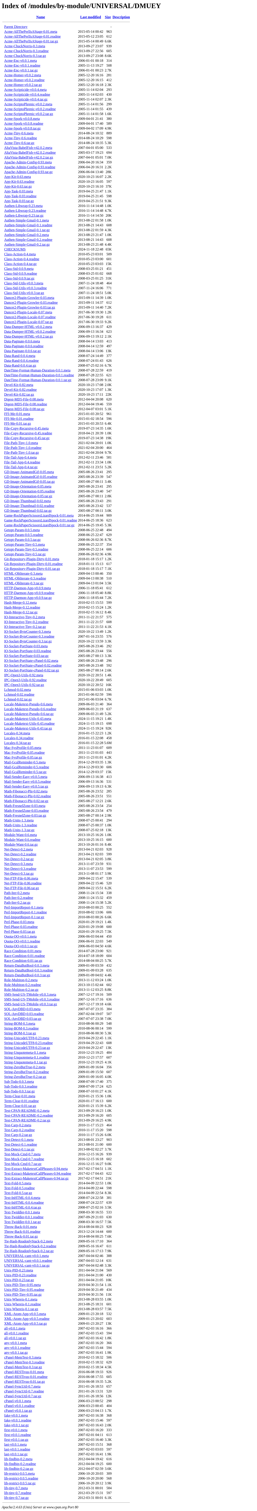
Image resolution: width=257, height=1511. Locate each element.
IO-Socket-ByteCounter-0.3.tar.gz (28, 641)
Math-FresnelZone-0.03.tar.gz (25, 815)
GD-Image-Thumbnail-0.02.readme (29, 506)
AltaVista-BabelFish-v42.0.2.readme (30, 152)
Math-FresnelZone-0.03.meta (24, 806)
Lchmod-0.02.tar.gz (18, 699)
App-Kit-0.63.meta (17, 177)
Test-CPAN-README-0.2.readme (28, 1115)
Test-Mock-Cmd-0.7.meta (22, 1154)
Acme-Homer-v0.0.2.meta (22, 75)
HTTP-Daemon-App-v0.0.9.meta (27, 588)
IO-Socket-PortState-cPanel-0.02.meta (31, 660)
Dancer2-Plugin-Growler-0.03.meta (29, 298)
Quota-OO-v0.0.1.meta (20, 936)
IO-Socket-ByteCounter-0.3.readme (29, 636)
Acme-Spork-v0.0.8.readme (23, 123)
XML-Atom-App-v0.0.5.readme (27, 1319)
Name (40, 17)
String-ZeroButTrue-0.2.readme (26, 1072)
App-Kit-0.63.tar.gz (18, 186)
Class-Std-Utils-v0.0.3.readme (25, 288)
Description (121, 17)
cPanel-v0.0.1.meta (17, 1401)
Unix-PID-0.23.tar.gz (19, 1280)
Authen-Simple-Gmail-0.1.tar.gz (27, 230)
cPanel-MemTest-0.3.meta (22, 1357)
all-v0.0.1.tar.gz (15, 1338)
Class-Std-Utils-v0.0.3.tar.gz (24, 293)
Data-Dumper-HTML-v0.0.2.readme (30, 331)
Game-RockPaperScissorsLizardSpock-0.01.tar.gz (39, 525)
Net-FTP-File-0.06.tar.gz (21, 888)
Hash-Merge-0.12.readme (22, 607)
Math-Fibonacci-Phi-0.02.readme (27, 796)
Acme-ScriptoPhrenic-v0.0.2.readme (30, 109)
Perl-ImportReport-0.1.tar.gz (24, 917)
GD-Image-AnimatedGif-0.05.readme (31, 477)
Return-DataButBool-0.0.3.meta (26, 965)
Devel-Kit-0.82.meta (18, 385)
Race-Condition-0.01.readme (24, 956)
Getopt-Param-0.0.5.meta (22, 530)
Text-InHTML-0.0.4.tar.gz (22, 1207)
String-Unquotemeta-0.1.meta (25, 1052)
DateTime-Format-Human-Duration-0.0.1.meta (37, 370)
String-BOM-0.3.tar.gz (20, 1033)
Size (108, 17)
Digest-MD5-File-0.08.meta (24, 399)
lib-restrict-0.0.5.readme (21, 1478)
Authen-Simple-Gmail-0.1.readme (28, 225)
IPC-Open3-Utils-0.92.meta (23, 675)
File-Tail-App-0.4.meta (20, 457)
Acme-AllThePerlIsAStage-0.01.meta (30, 31)
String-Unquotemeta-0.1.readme (27, 1057)
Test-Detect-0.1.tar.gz (19, 1149)
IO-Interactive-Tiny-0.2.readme (26, 622)
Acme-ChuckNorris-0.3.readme (26, 51)
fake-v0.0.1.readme (17, 1420)
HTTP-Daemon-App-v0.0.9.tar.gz (28, 598)
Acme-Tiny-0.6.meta (19, 133)
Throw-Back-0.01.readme (22, 1231)
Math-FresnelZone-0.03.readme (26, 810)
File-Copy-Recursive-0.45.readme (28, 433)
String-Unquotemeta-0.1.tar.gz (25, 1062)
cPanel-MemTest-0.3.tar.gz (23, 1367)
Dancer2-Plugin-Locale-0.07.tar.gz (28, 322)
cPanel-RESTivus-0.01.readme (26, 1377)
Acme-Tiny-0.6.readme (20, 138)
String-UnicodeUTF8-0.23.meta (26, 1038)
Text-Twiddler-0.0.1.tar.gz (22, 1222)
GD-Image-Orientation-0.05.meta (27, 486)
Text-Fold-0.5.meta (17, 1183)
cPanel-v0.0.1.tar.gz (18, 1410)
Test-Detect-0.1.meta (19, 1139)
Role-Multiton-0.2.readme (22, 985)
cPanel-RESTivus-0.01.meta (24, 1372)
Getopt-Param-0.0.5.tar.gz (22, 539)
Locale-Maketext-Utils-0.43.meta (27, 719)
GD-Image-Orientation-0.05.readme (29, 491)
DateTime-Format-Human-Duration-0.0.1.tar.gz (37, 380)
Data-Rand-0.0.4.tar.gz (20, 365)
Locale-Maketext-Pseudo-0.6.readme (30, 709)
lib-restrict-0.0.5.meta (19, 1473)
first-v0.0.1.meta (15, 1430)
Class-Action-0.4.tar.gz (20, 264)
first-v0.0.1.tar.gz (16, 1439)
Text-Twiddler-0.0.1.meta (22, 1212)
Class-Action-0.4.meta (20, 254)
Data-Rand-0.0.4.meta (19, 356)
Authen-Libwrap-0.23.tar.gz (23, 215)
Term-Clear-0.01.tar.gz (20, 1106)
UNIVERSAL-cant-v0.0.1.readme (28, 1260)
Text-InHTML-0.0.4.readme (24, 1202)
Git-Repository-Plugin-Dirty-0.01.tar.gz (32, 569)
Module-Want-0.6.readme (22, 839)
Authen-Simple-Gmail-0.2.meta (26, 235)
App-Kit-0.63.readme (19, 181)
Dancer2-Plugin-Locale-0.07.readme (30, 317)
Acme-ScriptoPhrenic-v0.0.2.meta (28, 104)
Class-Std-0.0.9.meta (19, 269)
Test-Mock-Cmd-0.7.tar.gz (22, 1164)
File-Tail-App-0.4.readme (22, 462)
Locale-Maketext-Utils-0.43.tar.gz (28, 728)
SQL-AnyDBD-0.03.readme (24, 1014)
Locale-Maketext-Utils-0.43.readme (29, 723)
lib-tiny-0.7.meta (16, 1488)
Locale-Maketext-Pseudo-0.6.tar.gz (29, 714)
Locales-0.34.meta (17, 733)
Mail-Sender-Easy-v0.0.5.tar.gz (26, 786)
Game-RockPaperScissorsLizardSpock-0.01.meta (39, 515)
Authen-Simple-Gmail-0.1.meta (26, 220)
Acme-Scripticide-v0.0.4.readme (27, 94)
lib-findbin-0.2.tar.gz (18, 1469)
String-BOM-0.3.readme (21, 1028)
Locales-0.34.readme (19, 738)
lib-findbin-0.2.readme (20, 1464)
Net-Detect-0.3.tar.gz (19, 873)
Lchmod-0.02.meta (17, 689)
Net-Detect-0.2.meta (18, 849)
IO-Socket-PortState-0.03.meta (26, 646)
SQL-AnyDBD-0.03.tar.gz (22, 1019)
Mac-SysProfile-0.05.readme (24, 752)
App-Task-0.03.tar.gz (19, 201)
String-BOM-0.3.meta (19, 1023)
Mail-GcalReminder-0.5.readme (26, 767)
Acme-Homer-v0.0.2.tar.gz (23, 85)
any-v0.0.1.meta (15, 1343)
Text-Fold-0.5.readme (19, 1188)
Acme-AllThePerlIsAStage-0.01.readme (32, 36)
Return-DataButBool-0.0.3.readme (28, 970)
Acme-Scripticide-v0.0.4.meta (25, 89)
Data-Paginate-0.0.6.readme (23, 346)
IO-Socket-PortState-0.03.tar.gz (26, 656)
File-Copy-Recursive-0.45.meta (26, 428)
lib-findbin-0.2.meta (18, 1459)
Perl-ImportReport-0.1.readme (25, 912)
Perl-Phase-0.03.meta (19, 922)
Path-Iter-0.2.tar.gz (17, 902)
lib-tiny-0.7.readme (17, 1493)
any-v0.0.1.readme (17, 1348)
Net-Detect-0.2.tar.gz (19, 859)
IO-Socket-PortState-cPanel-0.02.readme (33, 665)
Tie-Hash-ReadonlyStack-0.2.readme (30, 1246)
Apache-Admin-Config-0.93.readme (29, 167)
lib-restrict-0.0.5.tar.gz (20, 1483)
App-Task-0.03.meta (18, 191)
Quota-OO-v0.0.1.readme (22, 941)
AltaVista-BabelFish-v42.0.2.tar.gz (28, 157)
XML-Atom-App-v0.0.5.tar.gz (25, 1323)
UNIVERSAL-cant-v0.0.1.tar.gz (27, 1265)
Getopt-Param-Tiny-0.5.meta (24, 544)
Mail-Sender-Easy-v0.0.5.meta (25, 777)
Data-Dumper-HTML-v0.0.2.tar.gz (28, 336)
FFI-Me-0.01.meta (17, 414)
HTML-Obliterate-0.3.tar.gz (23, 583)
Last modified (90, 17)
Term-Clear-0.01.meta (19, 1096)
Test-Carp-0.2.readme (19, 1130)
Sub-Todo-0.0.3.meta (19, 1081)
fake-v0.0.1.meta (16, 1415)
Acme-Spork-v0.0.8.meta (22, 119)
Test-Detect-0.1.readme (20, 1144)
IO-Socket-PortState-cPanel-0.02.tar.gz (31, 670)
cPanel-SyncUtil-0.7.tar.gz (22, 1396)
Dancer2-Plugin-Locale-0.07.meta (28, 312)
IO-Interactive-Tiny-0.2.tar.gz (25, 627)
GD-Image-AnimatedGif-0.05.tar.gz (29, 481)
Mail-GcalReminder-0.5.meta (25, 762)
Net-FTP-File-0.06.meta (21, 878)
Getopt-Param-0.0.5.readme (23, 535)
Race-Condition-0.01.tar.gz (23, 960)
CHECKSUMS (15, 249)
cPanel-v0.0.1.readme (19, 1406)
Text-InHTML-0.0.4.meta (22, 1198)
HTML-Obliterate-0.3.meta (23, 573)
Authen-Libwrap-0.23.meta (23, 206)
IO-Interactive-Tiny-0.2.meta (24, 617)
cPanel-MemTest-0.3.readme (24, 1362)
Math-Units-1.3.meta (19, 820)
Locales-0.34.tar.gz (17, 743)
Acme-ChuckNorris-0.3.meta (24, 46)
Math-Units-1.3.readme (20, 825)
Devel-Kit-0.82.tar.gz (19, 394)
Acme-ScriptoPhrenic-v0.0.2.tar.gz (28, 114)
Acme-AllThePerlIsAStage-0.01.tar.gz (31, 41)
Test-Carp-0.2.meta (17, 1125)
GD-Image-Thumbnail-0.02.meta (27, 501)
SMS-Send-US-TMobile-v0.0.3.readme (32, 999)
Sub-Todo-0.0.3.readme (20, 1086)
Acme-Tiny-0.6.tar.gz (19, 143)
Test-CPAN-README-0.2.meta (26, 1110)
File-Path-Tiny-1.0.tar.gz (21, 452)
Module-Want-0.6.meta (20, 835)
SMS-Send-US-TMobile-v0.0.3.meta (30, 994)
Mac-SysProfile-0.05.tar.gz (23, 757)
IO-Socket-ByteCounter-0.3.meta (27, 631)
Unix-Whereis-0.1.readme (22, 1304)
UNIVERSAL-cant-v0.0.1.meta (26, 1256)
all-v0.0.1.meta (14, 1328)
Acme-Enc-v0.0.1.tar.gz (21, 70)
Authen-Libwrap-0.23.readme (25, 210)
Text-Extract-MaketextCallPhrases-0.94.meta (36, 1169)
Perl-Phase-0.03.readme (21, 927)
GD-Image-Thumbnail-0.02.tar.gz (28, 510)
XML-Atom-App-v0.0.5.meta (25, 1314)
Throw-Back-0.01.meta (20, 1227)
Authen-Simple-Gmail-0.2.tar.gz (27, 244)
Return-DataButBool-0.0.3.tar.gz (27, 975)
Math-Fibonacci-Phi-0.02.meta (25, 791)
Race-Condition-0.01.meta (22, 951)
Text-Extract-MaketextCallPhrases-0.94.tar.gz (36, 1178)
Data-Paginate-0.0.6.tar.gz (22, 351)
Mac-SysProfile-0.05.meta (22, 748)
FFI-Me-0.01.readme (19, 419)
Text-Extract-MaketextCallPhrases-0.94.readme (37, 1173)
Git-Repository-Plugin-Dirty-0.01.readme (33, 564)
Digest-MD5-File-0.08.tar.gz (24, 409)
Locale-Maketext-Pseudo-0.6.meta (28, 704)
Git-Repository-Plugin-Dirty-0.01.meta (31, 559)
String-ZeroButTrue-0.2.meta (24, 1067)
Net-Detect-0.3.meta (18, 864)
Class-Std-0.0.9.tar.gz (19, 278)
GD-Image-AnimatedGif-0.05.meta (29, 472)
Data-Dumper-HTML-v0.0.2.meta (28, 327)
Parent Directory (15, 27)
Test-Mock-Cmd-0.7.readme (24, 1159)
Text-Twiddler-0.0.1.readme (23, 1217)
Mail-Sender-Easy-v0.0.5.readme (27, 781)
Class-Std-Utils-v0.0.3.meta (23, 283)
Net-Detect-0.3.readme (20, 869)
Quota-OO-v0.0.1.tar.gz (21, 946)
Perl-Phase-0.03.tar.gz (19, 931)
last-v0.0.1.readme (17, 1449)
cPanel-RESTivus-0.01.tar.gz (24, 1381)
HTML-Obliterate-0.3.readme (25, 578)
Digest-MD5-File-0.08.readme (25, 404)
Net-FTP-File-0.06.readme (23, 883)
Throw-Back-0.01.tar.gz (21, 1236)
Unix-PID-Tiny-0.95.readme (24, 1289)
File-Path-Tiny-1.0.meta (21, 443)
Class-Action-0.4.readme (21, 259)
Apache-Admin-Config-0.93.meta (28, 162)
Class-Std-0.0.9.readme (20, 273)
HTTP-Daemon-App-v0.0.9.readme (29, 593)
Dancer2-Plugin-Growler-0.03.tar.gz (29, 307)
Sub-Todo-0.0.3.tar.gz (19, 1091)
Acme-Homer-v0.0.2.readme (24, 80)
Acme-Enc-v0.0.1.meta (20, 60)
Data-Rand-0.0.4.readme (21, 360)
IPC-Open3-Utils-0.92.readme (25, 680)
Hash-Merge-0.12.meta (20, 602)
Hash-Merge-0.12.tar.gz (21, 612)
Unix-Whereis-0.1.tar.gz (21, 1309)
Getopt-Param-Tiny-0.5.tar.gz (25, 554)
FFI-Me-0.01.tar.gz (17, 423)
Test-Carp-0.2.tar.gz (18, 1135)
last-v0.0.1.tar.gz (16, 1454)
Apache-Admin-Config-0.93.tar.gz (28, 172)
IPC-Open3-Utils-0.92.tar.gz (24, 685)
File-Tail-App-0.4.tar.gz (21, 467)
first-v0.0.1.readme (17, 1435)
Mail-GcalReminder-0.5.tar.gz (25, 772)
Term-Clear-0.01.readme (21, 1101)
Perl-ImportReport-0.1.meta (23, 907)
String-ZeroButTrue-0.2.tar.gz (25, 1077)
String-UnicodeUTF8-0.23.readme (28, 1043)
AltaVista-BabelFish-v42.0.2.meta (28, 148)
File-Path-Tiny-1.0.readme (22, 448)
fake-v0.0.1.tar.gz (16, 1425)
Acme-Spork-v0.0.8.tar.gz (22, 128)
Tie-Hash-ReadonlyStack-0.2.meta (28, 1241)
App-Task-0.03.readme (20, 196)
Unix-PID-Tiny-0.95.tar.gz (23, 1294)
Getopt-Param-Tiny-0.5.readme (26, 549)
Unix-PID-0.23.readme (20, 1275)
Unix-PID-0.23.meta (18, 1270)
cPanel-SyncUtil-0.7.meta (22, 1386)
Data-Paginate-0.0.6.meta (22, 341)
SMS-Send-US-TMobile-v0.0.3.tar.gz (30, 1004)
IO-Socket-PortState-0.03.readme (27, 651)
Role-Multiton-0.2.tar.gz (21, 989)
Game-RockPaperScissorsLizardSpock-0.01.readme (40, 520)
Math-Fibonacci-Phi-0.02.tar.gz (26, 801)
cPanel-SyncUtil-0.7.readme (24, 1391)
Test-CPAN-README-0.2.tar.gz (27, 1120)
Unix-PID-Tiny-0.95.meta (22, 1285)
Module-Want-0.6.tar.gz (21, 844)
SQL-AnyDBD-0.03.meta (22, 1009)
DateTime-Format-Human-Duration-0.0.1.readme (39, 375)
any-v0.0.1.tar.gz (16, 1352)
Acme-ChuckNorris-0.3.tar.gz (25, 56)
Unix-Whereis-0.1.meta (20, 1299)
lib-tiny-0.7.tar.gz (16, 1498)
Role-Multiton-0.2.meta (21, 980)
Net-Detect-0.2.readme (20, 854)
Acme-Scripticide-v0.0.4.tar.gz (25, 99)
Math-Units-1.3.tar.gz (19, 830)
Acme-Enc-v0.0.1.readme (22, 65)
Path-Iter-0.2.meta (17, 893)
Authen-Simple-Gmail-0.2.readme (28, 239)
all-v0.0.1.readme (16, 1333)
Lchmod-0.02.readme (19, 694)
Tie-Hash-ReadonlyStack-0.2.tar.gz (29, 1251)
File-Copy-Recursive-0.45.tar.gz (27, 438)
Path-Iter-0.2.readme (18, 898)
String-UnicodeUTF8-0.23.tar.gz (27, 1048)
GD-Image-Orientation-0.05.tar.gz (28, 496)
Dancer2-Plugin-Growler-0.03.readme (31, 302)
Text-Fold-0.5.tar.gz (18, 1193)
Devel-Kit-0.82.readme (20, 389)
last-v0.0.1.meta (15, 1444)
